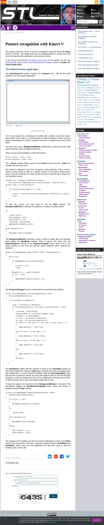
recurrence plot (96, 117)
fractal (92, 95)
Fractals (81, 154)
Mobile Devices (84, 194)
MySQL (79, 100)
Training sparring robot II (85, 54)
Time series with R (85, 146)
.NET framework (84, 83)
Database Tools (84, 214)
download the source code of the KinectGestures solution (29, 62)
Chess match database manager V (89, 65)
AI (96, 102)
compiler (96, 114)
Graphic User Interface (86, 188)
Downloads (81, 97)
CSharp (82, 79)
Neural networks (84, 156)
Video (80, 221)
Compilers (82, 190)
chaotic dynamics (94, 93)
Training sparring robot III (86, 51)
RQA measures (89, 119)
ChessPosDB (81, 112)
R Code (81, 208)
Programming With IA (85, 236)
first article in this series (37, 60)
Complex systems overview (88, 150)
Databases (81, 161)
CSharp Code (83, 210)
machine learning (88, 114)
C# (89, 79)
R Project (84, 117)
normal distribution (92, 122)
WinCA (98, 107)
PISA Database (84, 142)
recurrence (80, 119)
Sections (82, 13)
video (78, 109)
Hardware (81, 219)
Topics (81, 16)
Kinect (79, 117)
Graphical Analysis (85, 152)
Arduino (88, 109)
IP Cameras (83, 225)
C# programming (83, 181)
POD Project (83, 203)
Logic (81, 185)
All (94, 16)
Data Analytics (83, 134)
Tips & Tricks (83, 165)
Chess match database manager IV (89, 68)
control (85, 124)
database (90, 88)
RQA (89, 117)
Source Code (82, 206)
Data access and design (86, 163)
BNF (100, 122)
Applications (82, 212)
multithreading (81, 122)
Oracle (85, 100)
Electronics (81, 229)
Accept (97, 520)
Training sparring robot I (85, 58)
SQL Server (81, 88)
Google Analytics (84, 138)
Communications (84, 192)
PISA (95, 97)
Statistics (80, 102)
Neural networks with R (87, 144)
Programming (82, 179)
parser (83, 109)
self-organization (88, 105)
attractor (79, 105)
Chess (80, 173)
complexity (94, 85)
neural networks (91, 112)
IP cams (79, 124)
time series (89, 97)
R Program (81, 140)
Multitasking (83, 196)
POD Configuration (85, 169)
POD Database (83, 167)
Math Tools (82, 216)
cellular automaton (89, 107)
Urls (94, 10)
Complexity (81, 148)
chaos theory (82, 93)
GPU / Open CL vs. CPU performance (90, 47)
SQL (98, 102)
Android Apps (83, 238)
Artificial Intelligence (86, 234)
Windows (85, 95)
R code (90, 100)
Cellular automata (85, 158)
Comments (96, 13)
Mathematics (83, 186)
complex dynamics (91, 90)
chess (93, 109)
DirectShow (83, 223)
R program (97, 100)
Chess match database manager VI (89, 61)
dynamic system (89, 102)
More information (50, 522)
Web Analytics (82, 136)
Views (81, 10)
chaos (79, 95)
